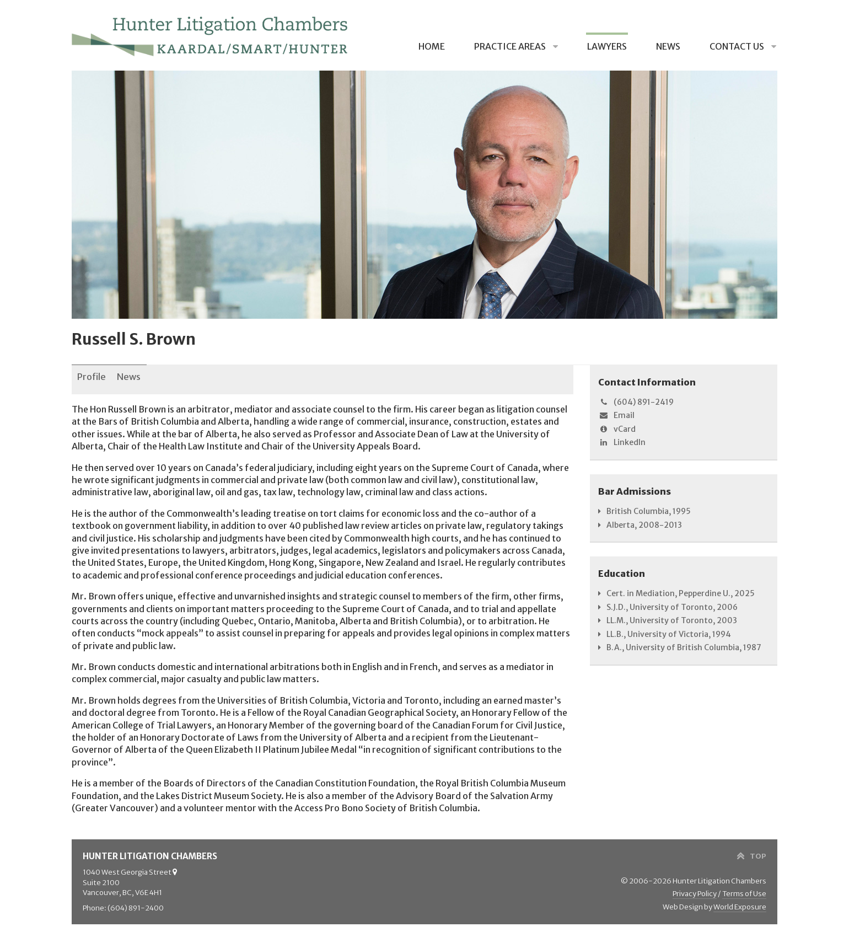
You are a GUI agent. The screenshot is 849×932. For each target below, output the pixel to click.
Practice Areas (510, 46)
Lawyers (607, 46)
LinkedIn (622, 442)
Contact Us (738, 46)
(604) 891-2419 (636, 402)
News (668, 46)
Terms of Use (744, 887)
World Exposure (739, 900)
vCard (617, 429)
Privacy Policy (695, 887)
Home (431, 46)
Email (616, 415)
